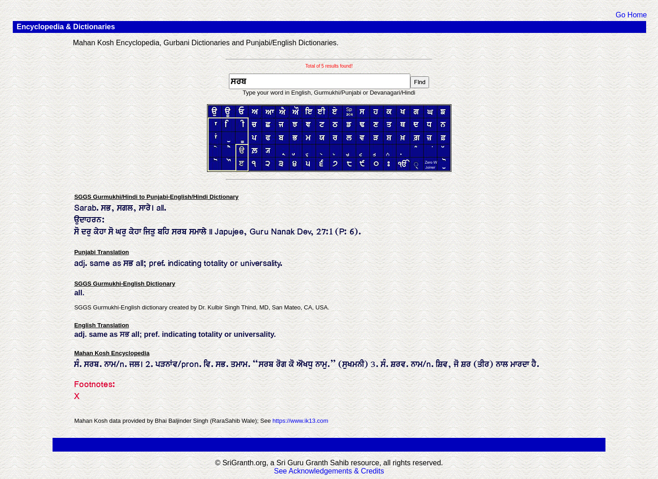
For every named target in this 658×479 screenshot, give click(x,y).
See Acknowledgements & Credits (329, 471)
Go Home (631, 15)
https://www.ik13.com (300, 420)
